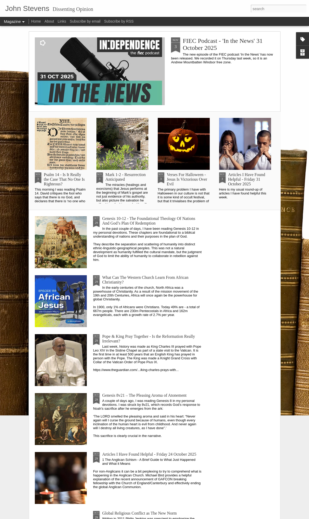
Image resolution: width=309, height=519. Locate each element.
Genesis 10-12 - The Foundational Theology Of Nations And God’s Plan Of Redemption (148, 220)
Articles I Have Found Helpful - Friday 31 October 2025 (246, 179)
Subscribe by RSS (119, 21)
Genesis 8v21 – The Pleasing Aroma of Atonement (144, 395)
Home (36, 21)
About (49, 21)
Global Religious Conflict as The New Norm (139, 513)
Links (62, 21)
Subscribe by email (85, 21)
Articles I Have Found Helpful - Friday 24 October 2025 (149, 454)
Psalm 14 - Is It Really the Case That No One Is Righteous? (64, 179)
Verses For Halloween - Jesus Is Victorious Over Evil (187, 179)
